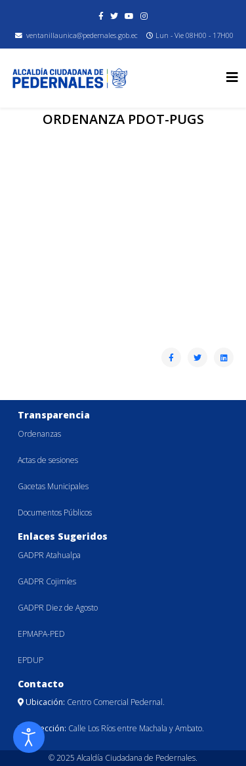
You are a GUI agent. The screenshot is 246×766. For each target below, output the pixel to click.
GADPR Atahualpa (49, 555)
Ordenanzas (39, 433)
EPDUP (30, 660)
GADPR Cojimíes (47, 581)
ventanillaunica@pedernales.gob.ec (82, 35)
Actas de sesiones (48, 460)
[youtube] (129, 16)
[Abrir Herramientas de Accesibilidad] (29, 737)
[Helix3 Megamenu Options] (232, 77)
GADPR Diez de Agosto (58, 607)
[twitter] (114, 16)
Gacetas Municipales (53, 486)
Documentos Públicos (55, 512)
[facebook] (101, 16)
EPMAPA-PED (41, 633)
